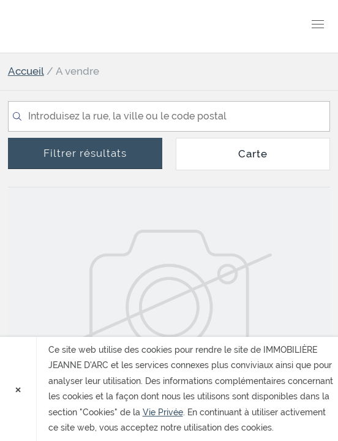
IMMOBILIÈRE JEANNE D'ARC (78, 26)
